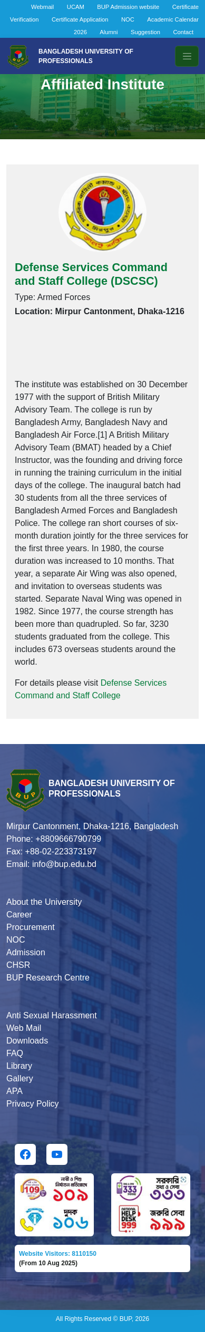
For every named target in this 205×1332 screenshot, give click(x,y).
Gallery (19, 1078)
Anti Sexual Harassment (51, 1015)
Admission (25, 952)
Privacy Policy (32, 1103)
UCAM (75, 7)
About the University (44, 901)
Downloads (27, 1040)
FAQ (14, 1053)
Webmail (42, 7)
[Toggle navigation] (187, 56)
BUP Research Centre (48, 977)
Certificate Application (80, 19)
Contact (183, 32)
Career (19, 914)
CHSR (18, 965)
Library (19, 1065)
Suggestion (145, 32)
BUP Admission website (128, 7)
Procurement (30, 927)
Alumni (109, 32)
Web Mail (23, 1028)
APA (14, 1091)
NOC (127, 19)
